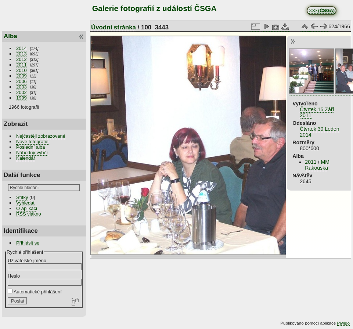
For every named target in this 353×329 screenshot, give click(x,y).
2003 (21, 87)
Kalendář (25, 158)
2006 (21, 81)
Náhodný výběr (32, 152)
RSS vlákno (28, 214)
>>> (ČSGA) (322, 10)
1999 (21, 98)
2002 (21, 92)
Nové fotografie (32, 141)
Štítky (22, 197)
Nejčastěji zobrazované (40, 136)
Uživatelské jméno (27, 260)
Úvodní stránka (113, 27)
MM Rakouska (317, 165)
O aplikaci (26, 208)
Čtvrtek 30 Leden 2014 (319, 132)
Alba (10, 36)
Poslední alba (30, 147)
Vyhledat (25, 203)
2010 (21, 70)
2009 (21, 76)
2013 (21, 54)
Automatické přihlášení (35, 291)
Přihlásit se (27, 243)
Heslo (14, 276)
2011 (21, 65)
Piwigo (343, 323)
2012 (21, 59)
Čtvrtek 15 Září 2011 (317, 112)
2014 (21, 48)
